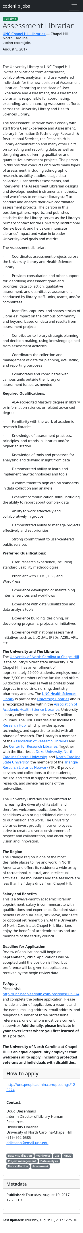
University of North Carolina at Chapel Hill (44, 656)
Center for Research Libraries (33, 746)
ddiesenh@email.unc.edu (27, 1142)
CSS (57, 1155)
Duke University (49, 751)
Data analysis (49, 1161)
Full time (10, 19)
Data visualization (20, 1155)
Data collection (18, 1166)
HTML (67, 1155)
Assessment (40, 1166)
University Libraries (53, 699)
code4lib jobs (16, 6)
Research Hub (14, 725)
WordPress (43, 1155)
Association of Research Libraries (40, 741)
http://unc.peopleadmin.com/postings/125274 (41, 994)
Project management (22, 1161)
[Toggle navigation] (74, 6)
